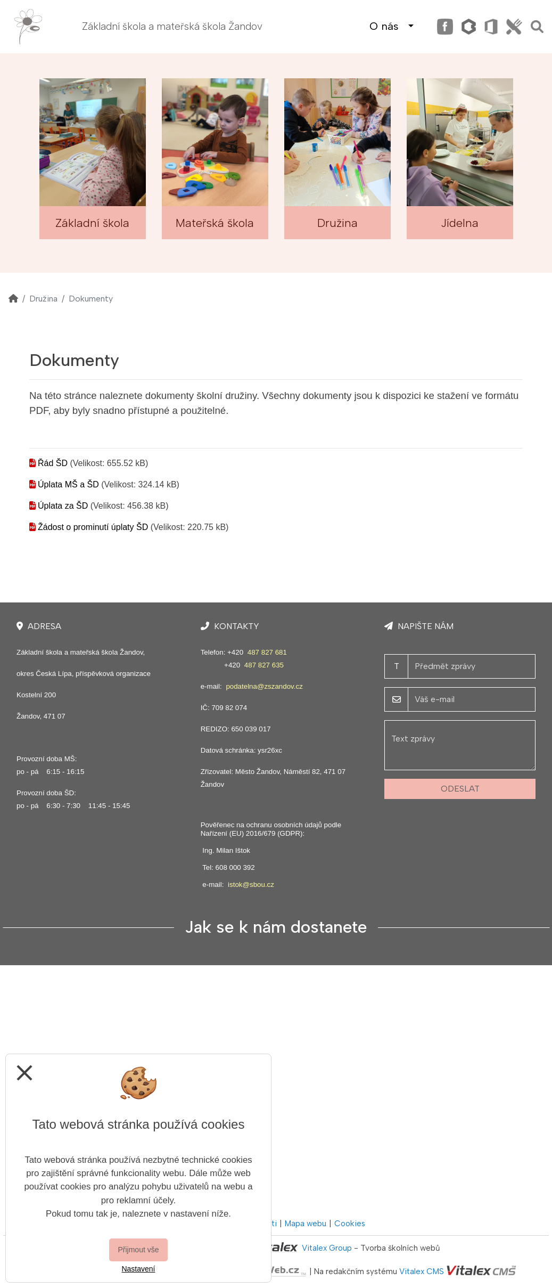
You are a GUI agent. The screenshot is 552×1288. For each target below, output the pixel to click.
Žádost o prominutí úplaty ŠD (93, 527)
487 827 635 (264, 665)
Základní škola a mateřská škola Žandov (172, 26)
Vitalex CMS (421, 1271)
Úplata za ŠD (63, 505)
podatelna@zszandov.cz (264, 686)
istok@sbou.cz (251, 884)
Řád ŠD (53, 463)
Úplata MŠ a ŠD (68, 484)
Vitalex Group (327, 1248)
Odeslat (460, 789)
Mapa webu (305, 1223)
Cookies (349, 1223)
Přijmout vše (138, 1249)
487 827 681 (267, 652)
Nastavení (138, 1269)
